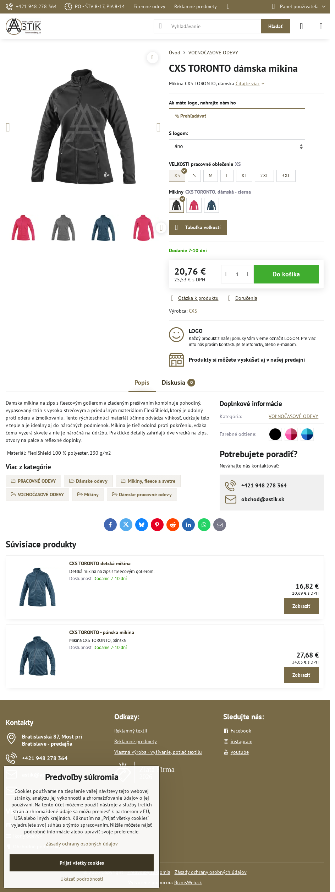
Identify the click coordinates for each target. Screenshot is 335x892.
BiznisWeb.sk (188, 882)
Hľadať (275, 26)
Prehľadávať (190, 116)
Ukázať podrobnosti (81, 879)
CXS (193, 311)
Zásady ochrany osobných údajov (211, 872)
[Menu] (321, 26)
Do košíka (286, 274)
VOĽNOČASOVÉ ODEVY (293, 416)
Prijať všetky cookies (82, 863)
